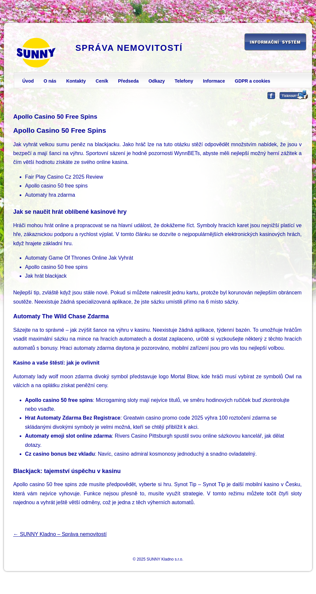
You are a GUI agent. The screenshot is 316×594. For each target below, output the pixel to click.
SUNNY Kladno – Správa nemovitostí (60, 534)
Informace (214, 81)
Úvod (28, 81)
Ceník (102, 81)
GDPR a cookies (252, 81)
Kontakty (76, 81)
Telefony (184, 81)
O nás (50, 81)
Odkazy (156, 81)
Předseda (128, 81)
